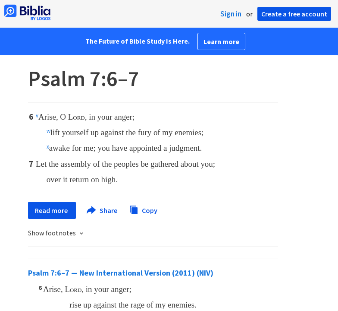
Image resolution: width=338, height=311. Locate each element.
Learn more (221, 41)
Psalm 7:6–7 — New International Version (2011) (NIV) (120, 273)
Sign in (230, 14)
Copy (143, 209)
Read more (52, 210)
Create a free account (294, 14)
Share (102, 210)
